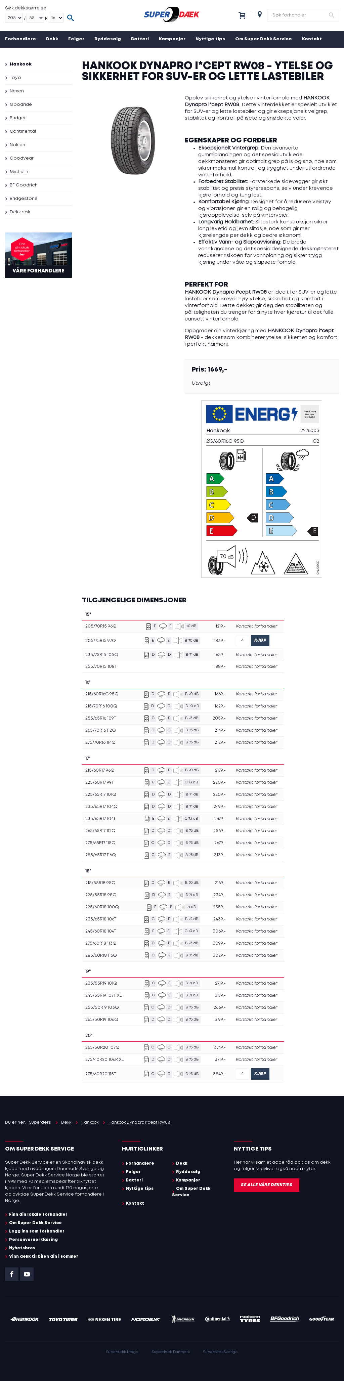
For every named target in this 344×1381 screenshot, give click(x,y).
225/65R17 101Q (100, 794)
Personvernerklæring (33, 1240)
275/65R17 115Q (100, 843)
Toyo (15, 78)
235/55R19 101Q (101, 983)
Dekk (52, 39)
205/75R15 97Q (100, 641)
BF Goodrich (24, 185)
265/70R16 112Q (100, 730)
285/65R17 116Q (100, 855)
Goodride (21, 104)
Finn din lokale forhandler (38, 1214)
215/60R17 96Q (100, 770)
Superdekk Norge (122, 1352)
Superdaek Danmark (171, 1352)
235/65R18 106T (100, 919)
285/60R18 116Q (101, 955)
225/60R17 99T (99, 782)
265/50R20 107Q (102, 1047)
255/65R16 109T (100, 718)
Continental (23, 131)
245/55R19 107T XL (103, 995)
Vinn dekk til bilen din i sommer (43, 1256)
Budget (18, 118)
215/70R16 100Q (101, 706)
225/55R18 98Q (101, 895)
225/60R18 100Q (102, 907)
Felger (76, 39)
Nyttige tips (210, 39)
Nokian (17, 145)
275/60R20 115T (100, 1074)
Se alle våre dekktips (267, 1185)
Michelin (19, 172)
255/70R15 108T (101, 666)
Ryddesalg (107, 39)
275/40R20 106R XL (104, 1060)
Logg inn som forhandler (36, 1231)
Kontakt (312, 39)
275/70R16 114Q (100, 742)
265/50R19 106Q (101, 1020)
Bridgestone (24, 199)
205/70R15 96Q (101, 626)
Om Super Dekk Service (263, 39)
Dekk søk (20, 212)
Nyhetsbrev (22, 1248)
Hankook (21, 64)
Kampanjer (172, 39)
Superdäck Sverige (220, 1352)
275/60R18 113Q (101, 943)
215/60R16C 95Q (102, 694)
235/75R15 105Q (101, 655)
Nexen (17, 91)
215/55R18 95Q (100, 883)
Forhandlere (20, 39)
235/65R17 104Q (101, 807)
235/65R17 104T (100, 819)
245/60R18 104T (100, 931)
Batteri (140, 39)
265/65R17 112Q (100, 831)
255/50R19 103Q (102, 1007)
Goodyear (22, 158)
